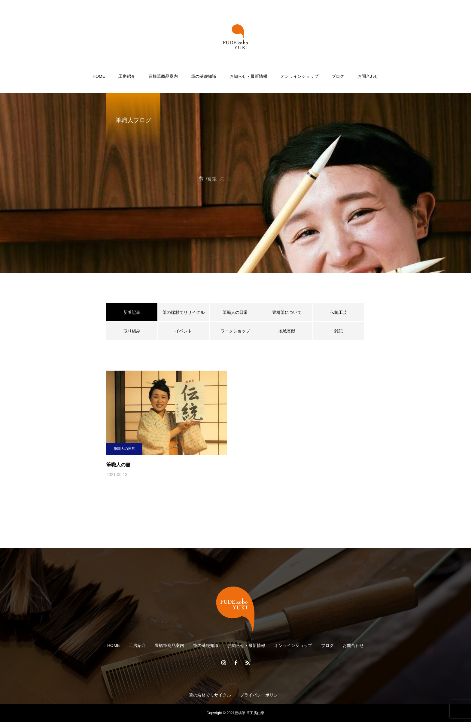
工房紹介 (126, 76)
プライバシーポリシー (261, 695)
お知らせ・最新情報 (248, 76)
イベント (183, 331)
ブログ (338, 76)
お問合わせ (367, 76)
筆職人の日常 (235, 312)
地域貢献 (286, 331)
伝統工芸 (338, 312)
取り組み (131, 331)
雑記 (338, 331)
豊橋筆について (287, 312)
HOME (99, 76)
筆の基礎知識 (203, 76)
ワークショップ (235, 331)
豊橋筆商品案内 (163, 76)
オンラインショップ (299, 76)
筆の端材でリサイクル (184, 312)
